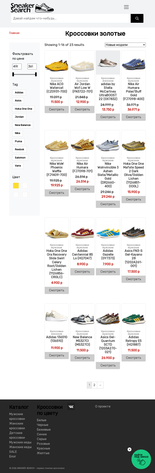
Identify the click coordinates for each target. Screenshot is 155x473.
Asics (18, 100)
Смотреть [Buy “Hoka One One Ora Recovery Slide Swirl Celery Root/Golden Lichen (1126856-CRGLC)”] (56, 290)
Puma (18, 141)
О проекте (102, 406)
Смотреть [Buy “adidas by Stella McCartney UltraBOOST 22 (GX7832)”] (108, 117)
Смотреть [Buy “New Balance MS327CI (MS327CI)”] (82, 358)
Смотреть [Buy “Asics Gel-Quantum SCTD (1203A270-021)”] (108, 365)
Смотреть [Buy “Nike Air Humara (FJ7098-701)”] (82, 189)
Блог (12, 456)
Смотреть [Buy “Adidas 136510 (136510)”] (56, 355)
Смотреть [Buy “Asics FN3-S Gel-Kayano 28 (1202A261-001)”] (133, 279)
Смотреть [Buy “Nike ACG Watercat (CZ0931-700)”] (56, 109)
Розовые (43, 444)
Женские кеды (20, 447)
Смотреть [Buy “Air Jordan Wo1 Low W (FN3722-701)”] (82, 109)
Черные (42, 425)
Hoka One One (23, 108)
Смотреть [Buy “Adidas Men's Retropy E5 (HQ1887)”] (133, 358)
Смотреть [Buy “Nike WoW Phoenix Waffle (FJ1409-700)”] (56, 193)
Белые (41, 420)
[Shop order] (125, 45)
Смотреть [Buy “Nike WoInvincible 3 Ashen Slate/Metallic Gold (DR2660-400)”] (108, 204)
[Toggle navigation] (126, 7)
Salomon (20, 157)
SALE (13, 452)
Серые (41, 439)
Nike (17, 133)
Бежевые (44, 429)
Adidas (19, 92)
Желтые (43, 453)
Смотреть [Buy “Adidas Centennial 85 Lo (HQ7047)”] (82, 271)
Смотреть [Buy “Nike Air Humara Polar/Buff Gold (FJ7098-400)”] (133, 117)
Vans (18, 165)
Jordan (19, 116)
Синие (42, 434)
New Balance (23, 125)
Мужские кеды (20, 442)
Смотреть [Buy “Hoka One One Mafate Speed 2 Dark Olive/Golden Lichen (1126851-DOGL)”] (133, 199)
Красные (43, 448)
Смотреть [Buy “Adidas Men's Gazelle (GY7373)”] (108, 271)
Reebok (19, 149)
